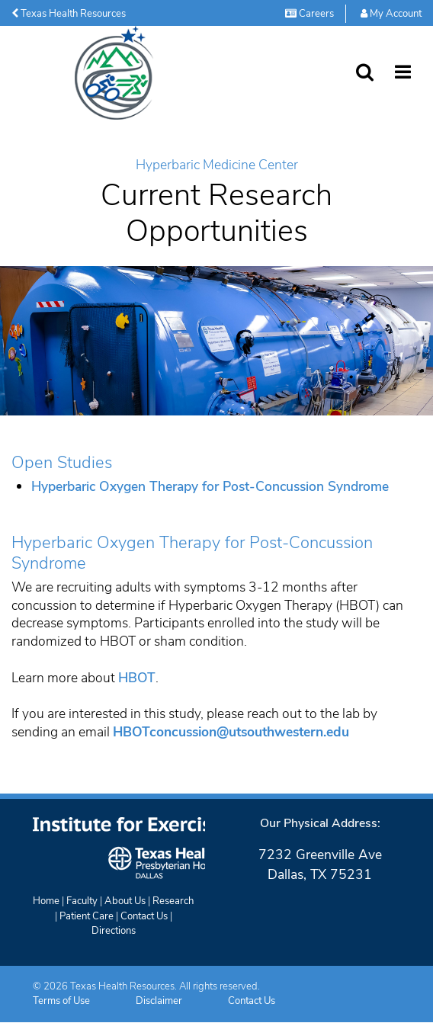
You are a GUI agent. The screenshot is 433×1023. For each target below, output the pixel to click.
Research (173, 901)
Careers (309, 14)
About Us (125, 901)
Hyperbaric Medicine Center (217, 165)
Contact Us (144, 916)
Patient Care (86, 916)
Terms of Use (61, 1001)
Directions (113, 931)
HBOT (137, 678)
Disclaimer (159, 1001)
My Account (391, 14)
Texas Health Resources (68, 14)
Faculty (82, 901)
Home (46, 901)
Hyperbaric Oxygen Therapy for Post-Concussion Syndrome (210, 486)
